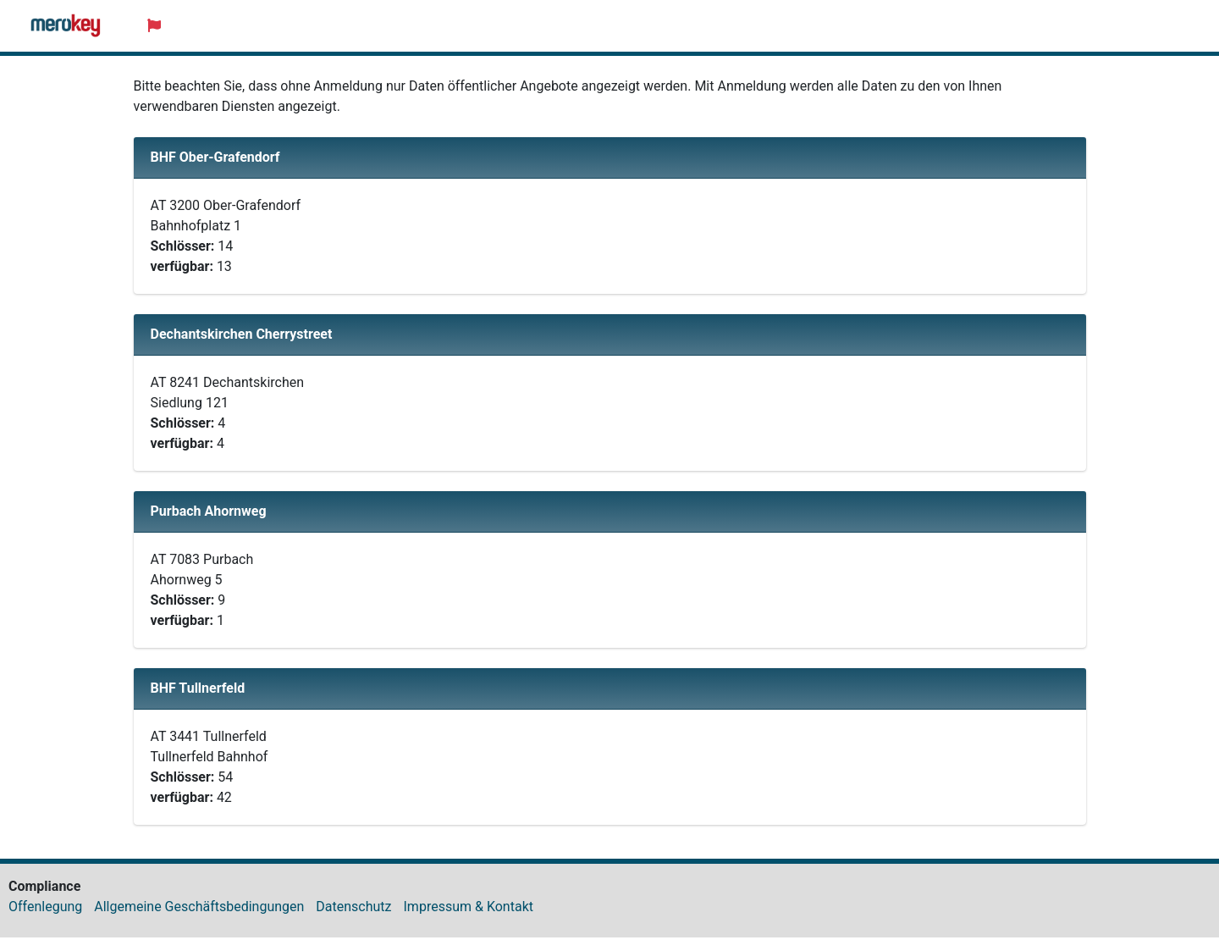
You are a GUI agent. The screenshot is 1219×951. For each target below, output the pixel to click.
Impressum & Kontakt (468, 906)
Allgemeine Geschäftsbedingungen (199, 906)
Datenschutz (353, 906)
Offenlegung (45, 906)
